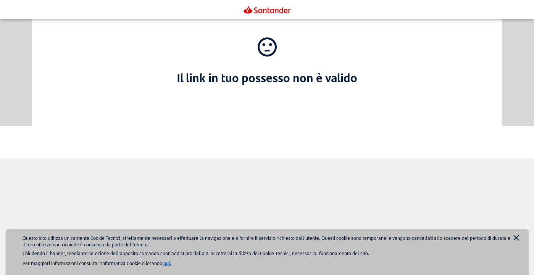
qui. (167, 263)
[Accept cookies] (516, 238)
